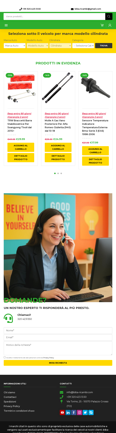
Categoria (77, 40)
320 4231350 (24, 319)
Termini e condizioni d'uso (19, 411)
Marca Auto (10, 40)
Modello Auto (34, 40)
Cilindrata (54, 40)
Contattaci (10, 397)
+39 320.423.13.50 (77, 397)
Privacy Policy (48, 358)
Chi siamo (9, 393)
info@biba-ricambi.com (80, 393)
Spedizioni (10, 402)
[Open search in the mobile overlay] (58, 16)
